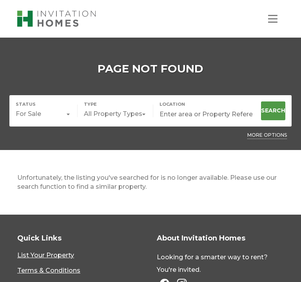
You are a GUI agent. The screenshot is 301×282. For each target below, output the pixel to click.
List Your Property (45, 255)
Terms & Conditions (48, 270)
